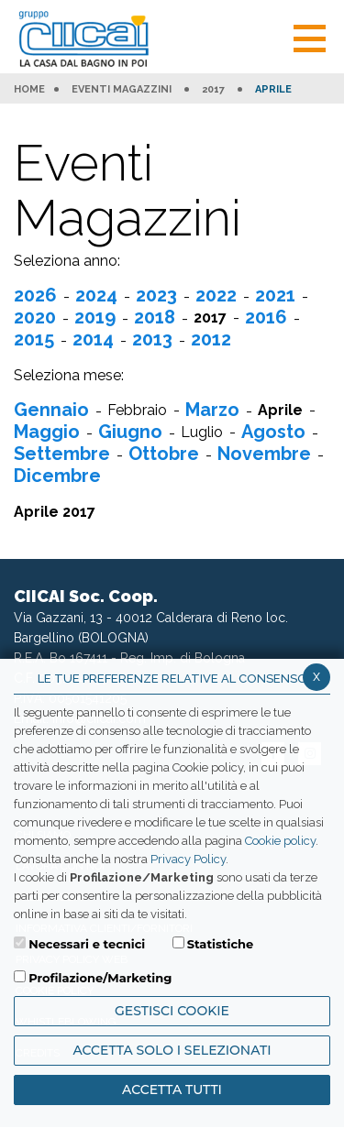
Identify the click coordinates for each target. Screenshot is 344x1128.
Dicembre (57, 476)
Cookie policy (280, 841)
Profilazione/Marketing (100, 977)
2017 (213, 89)
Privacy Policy (188, 859)
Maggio (47, 432)
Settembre (62, 454)
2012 (211, 339)
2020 (35, 317)
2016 (266, 317)
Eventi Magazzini (122, 89)
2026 (35, 295)
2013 (152, 339)
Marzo (212, 410)
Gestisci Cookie (172, 1010)
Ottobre (163, 454)
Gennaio (51, 410)
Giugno (130, 432)
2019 (95, 317)
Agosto (273, 432)
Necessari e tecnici (86, 943)
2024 (96, 295)
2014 (93, 339)
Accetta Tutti (172, 1089)
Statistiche (220, 943)
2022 (216, 295)
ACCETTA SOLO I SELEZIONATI (171, 1050)
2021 (275, 295)
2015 (34, 339)
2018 (154, 317)
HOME (29, 89)
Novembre (264, 454)
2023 (156, 295)
